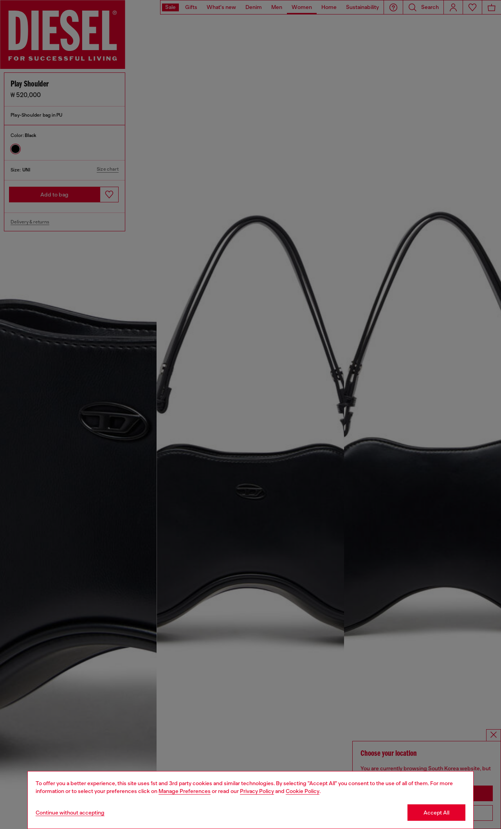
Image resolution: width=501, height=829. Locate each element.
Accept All (436, 812)
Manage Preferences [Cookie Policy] (185, 791)
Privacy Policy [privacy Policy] (257, 791)
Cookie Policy (302, 791)
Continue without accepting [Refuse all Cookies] (70, 812)
